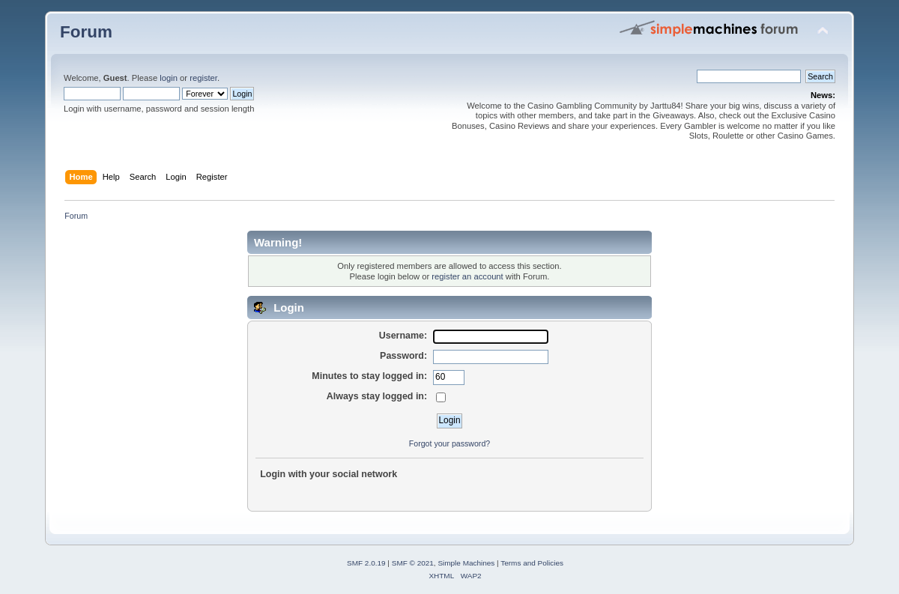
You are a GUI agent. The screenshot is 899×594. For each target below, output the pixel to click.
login (169, 77)
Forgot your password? (449, 443)
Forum (86, 31)
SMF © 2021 (413, 563)
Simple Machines (466, 563)
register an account (467, 276)
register (203, 77)
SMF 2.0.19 (366, 563)
